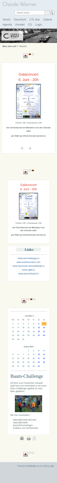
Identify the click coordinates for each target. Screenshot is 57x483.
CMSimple (32, 466)
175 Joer (34, 19)
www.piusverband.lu (28, 273)
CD (30, 24)
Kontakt (20, 24)
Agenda (7, 24)
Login (38, 24)
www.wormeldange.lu (28, 258)
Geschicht (20, 19)
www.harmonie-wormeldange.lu (28, 266)
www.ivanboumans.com (29, 262)
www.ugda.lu (28, 269)
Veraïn (6, 19)
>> (33, 316)
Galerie (47, 19)
